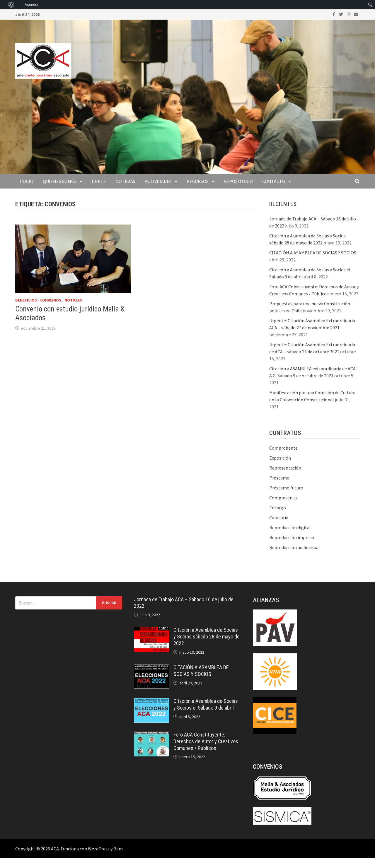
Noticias (125, 181)
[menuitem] (3, 4)
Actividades (158, 181)
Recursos (198, 181)
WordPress (99, 849)
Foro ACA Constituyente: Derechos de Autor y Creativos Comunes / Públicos (205, 741)
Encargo (277, 508)
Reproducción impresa (291, 537)
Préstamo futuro (286, 488)
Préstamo (279, 478)
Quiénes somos (60, 181)
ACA (55, 849)
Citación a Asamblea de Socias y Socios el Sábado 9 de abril (205, 704)
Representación (285, 468)
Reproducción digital (290, 527)
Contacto (273, 181)
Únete (99, 181)
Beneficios (26, 300)
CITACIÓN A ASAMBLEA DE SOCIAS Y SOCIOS (312, 253)
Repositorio (238, 181)
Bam (118, 849)
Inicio (26, 181)
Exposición (280, 458)
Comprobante (283, 448)
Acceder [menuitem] (32, 4)
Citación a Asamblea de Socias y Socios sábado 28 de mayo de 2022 (206, 636)
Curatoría (278, 517)
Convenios (50, 300)
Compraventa (283, 498)
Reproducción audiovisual (294, 547)
